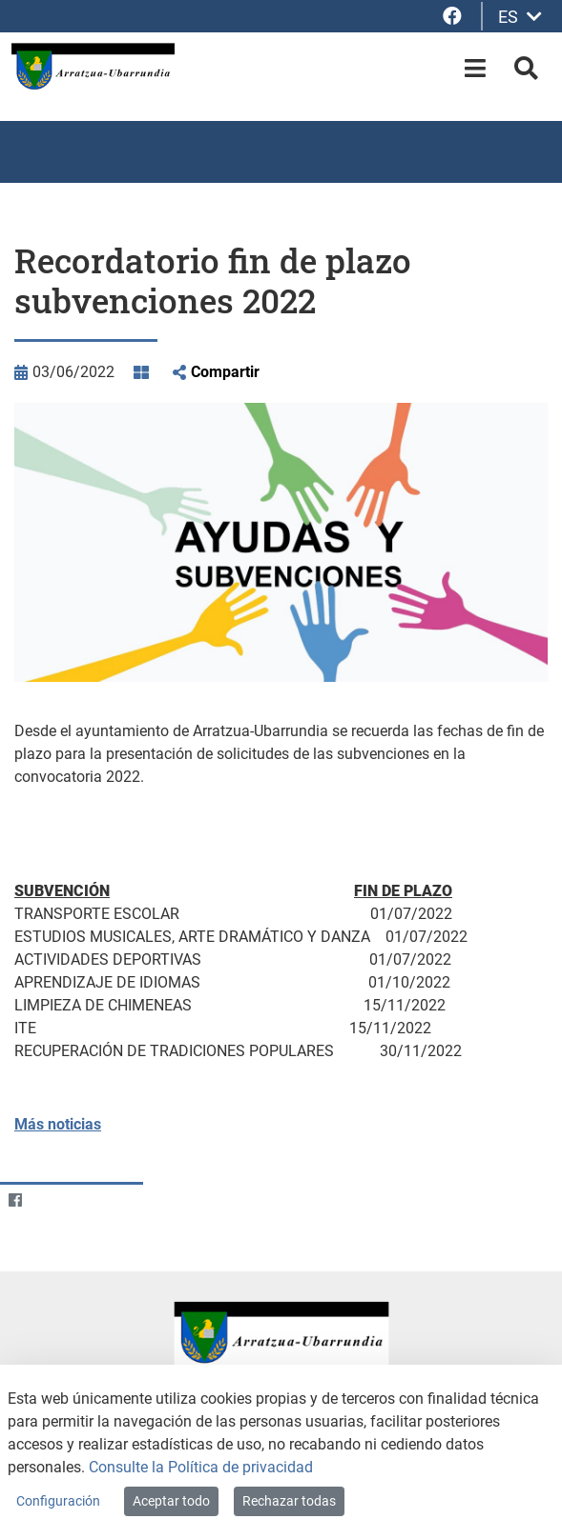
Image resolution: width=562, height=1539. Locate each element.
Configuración (58, 1501)
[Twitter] (52, 1199)
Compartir (225, 372)
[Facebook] (15, 1199)
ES (520, 17)
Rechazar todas (289, 1501)
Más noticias (57, 1124)
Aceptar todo (171, 1501)
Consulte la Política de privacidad (201, 1467)
